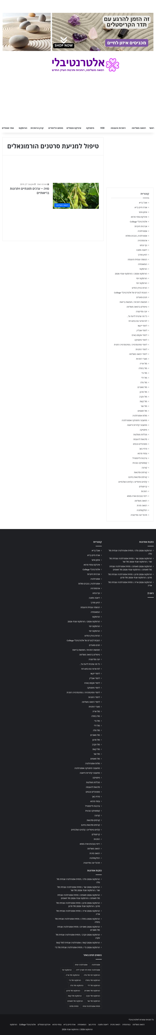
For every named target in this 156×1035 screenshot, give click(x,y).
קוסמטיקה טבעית (140, 463)
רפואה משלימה (139, 128)
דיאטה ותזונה (141, 250)
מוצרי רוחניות (141, 359)
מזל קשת (143, 401)
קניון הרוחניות (36, 128)
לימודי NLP (142, 325)
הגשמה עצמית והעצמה (137, 259)
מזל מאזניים (142, 387)
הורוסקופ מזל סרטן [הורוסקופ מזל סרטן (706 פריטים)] (73, 991)
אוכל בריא (143, 202)
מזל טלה (143, 382)
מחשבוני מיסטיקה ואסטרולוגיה (134, 420)
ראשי (151, 128)
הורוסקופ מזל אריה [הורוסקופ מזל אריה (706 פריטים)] (73, 975)
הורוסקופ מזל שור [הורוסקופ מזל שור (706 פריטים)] (93, 1001)
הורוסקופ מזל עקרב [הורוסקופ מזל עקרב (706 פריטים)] (93, 996)
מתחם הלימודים (55, 128)
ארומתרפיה (142, 240)
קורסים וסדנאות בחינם (137, 477)
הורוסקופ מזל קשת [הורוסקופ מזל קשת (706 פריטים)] (75, 996)
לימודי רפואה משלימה (138, 354)
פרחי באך (143, 449)
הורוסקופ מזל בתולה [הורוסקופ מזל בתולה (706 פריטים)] (92, 980)
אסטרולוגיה (142, 231)
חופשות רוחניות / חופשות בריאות (133, 302)
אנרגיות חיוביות (141, 226)
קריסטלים (143, 486)
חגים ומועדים (141, 297)
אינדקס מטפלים (74, 128)
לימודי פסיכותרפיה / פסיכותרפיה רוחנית (130, 344)
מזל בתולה (142, 368)
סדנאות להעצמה (140, 439)
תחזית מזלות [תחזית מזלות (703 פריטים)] (73, 1006)
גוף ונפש (143, 245)
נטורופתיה (126, 1024)
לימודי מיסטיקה (140, 340)
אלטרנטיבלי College (138, 221)
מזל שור (144, 406)
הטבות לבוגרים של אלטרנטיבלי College (130, 292)
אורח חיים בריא (141, 207)
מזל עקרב (143, 396)
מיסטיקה (90, 128)
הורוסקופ (23, 128)
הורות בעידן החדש (139, 288)
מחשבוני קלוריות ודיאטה (137, 425)
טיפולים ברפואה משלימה (136, 307)
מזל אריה (143, 363)
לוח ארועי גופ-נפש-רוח (138, 321)
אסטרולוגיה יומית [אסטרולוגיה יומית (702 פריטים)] (81, 965)
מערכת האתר (42, 184)
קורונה (144, 467)
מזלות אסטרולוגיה (139, 415)
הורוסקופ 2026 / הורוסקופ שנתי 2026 (131, 273)
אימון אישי (143, 212)
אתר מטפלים (8, 128)
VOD (102, 128)
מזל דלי (144, 378)
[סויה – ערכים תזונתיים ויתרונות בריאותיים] (76, 196)
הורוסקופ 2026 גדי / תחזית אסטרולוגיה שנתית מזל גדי (77, 947)
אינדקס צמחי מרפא (139, 217)
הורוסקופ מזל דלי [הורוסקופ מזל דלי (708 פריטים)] (94, 985)
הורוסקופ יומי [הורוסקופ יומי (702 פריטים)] (67, 970)
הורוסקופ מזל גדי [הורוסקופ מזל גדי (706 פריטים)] (75, 980)
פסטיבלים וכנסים (140, 444)
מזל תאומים (142, 411)
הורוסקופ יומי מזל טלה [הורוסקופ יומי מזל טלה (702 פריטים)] (92, 975)
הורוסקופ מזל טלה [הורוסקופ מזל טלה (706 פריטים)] (76, 985)
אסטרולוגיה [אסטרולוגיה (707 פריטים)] (96, 965)
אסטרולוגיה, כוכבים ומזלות (136, 236)
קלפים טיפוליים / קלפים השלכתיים (132, 482)
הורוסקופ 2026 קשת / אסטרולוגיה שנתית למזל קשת (78, 942)
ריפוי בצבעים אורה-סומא (137, 496)
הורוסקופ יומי (141, 278)
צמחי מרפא (142, 453)
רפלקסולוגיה (142, 510)
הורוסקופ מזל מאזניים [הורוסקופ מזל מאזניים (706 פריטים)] (92, 991)
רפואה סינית (142, 505)
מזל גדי (144, 373)
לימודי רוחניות (141, 349)
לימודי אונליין (142, 330)
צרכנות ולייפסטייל (139, 458)
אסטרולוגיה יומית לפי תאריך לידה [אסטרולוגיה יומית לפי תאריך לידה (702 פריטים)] (88, 970)
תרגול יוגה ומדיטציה (139, 515)
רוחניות (144, 491)
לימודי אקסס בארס (139, 335)
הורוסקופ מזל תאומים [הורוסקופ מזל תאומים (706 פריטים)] (75, 1001)
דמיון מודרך (142, 255)
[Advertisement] (130, 620)
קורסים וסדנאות (140, 472)
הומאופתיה (142, 264)
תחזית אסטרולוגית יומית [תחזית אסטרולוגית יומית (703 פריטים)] (91, 1006)
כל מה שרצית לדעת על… (137, 316)
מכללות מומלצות (140, 434)
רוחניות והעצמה (118, 128)
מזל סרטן (143, 392)
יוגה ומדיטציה (141, 311)
